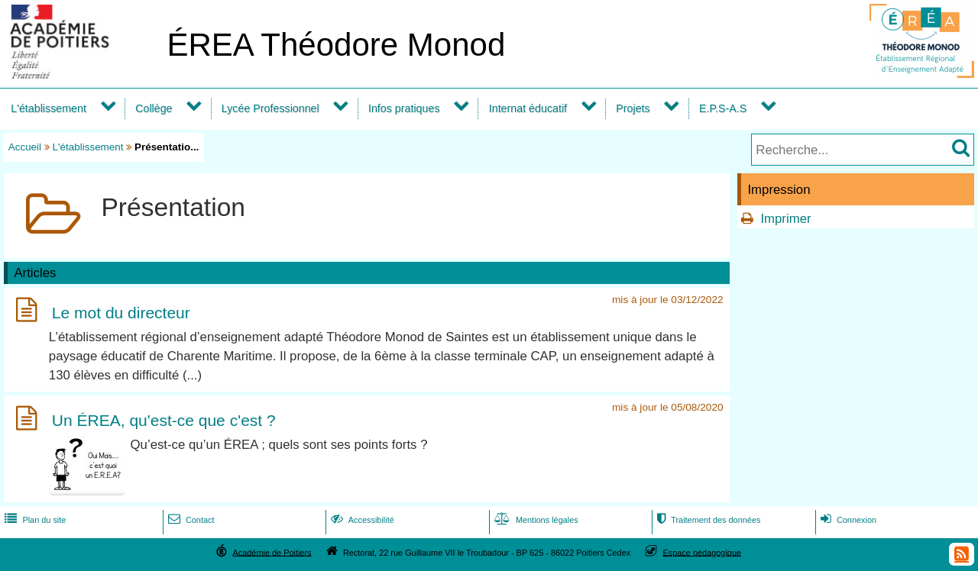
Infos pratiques (404, 108)
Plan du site (34, 519)
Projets (632, 108)
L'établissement (48, 108)
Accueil (24, 147)
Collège (153, 108)
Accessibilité (361, 519)
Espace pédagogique (702, 551)
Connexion (847, 519)
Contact (190, 519)
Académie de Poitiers (271, 551)
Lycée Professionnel (270, 108)
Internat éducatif (528, 108)
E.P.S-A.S (722, 108)
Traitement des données (707, 519)
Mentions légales (534, 519)
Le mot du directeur (121, 312)
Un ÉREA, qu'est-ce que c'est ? (164, 421)
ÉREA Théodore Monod (336, 45)
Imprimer (785, 218)
